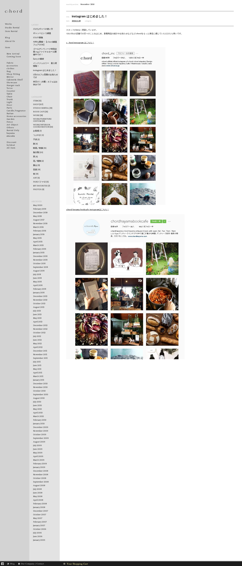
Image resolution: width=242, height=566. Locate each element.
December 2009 (40, 427)
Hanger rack (13, 85)
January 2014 (38, 293)
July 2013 (37, 311)
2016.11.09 (76, 21)
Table (9, 94)
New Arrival (13, 54)
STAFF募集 (38, 38)
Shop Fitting (13, 74)
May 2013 (37, 318)
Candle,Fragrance (16, 111)
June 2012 (37, 340)
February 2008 (40, 504)
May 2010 (37, 409)
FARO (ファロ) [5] (41, 182)
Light (9, 102)
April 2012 (38, 347)
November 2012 (40, 329)
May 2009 (37, 453)
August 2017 (38, 220)
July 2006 (37, 533)
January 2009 (39, 467)
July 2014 (37, 274)
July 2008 (37, 489)
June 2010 (37, 405)
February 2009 (40, 464)
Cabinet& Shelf (15, 80)
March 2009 (38, 460)
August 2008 (39, 485)
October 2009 (39, 435)
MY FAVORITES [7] (41, 186)
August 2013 (38, 307)
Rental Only (13, 130)
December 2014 (40, 256)
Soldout (11, 145)
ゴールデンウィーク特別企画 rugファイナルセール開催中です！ (45, 52)
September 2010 (40, 394)
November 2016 (40, 223)
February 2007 (40, 522)
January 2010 (39, 424)
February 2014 (39, 289)
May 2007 (37, 518)
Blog (7, 38)
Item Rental (11, 31)
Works (8, 24)
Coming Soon (14, 57)
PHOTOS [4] (38, 189)
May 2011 (37, 369)
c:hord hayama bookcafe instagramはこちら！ (87, 209)
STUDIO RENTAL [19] (42, 108)
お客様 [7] (37, 131)
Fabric (10, 63)
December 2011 (40, 351)
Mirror (10, 77)
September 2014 (40, 267)
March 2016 (38, 227)
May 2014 (37, 282)
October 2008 (39, 478)
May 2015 (37, 238)
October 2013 (39, 304)
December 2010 (40, 384)
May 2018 (37, 216)
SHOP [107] (38, 104)
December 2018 (40, 213)
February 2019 (39, 209)
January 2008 (39, 507)
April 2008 (38, 500)
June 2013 (37, 314)
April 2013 (37, 322)
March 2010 (38, 416)
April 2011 (37, 373)
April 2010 (38, 413)
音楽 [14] (36, 170)
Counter (11, 91)
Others (10, 128)
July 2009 (37, 445)
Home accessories (16, 116)
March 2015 (38, 245)
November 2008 (40, 475)
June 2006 (37, 536)
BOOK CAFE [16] (40, 112)
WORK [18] (38, 115)
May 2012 (37, 344)
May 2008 (37, 496)
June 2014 (37, 278)
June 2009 (37, 449)
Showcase (12, 83)
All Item (11, 148)
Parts (9, 108)
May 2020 (37, 205)
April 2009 (38, 456)
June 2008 (37, 493)
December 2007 (40, 511)
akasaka (11, 136)
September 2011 (40, 358)
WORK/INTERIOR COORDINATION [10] (43, 126)
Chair (9, 97)
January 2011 (38, 380)
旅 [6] (35, 144)
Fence (10, 122)
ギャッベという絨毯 (42, 33)
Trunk (10, 99)
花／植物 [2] (38, 161)
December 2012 (40, 325)
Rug (9, 71)
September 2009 (41, 438)
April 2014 (38, 285)
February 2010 (39, 420)
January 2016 (38, 234)
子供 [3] (36, 139)
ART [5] (36, 178)
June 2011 (37, 365)
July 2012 (37, 336)
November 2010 (40, 387)
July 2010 (37, 402)
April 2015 (38, 242)
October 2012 (39, 333)
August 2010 (39, 398)
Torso (10, 88)
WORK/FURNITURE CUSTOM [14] (42, 120)
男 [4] (35, 157)
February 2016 (39, 231)
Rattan (10, 113)
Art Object (12, 125)
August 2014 (38, 271)
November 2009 (40, 431)
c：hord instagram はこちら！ (80, 42)
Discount (12, 142)
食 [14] (35, 174)
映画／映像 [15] (39, 148)
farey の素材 (38, 59)
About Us (10, 41)
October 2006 (39, 529)
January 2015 (38, 253)
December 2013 (40, 296)
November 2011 (40, 354)
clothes (10, 68)
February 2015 (39, 249)
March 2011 (38, 376)
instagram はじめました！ (45, 70)
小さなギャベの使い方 (43, 29)
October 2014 (39, 263)
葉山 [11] (36, 165)
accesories (12, 66)
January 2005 (39, 540)
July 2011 (37, 362)
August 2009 (39, 442)
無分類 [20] (38, 152)
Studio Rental (12, 28)
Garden (11, 119)
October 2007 (39, 515)
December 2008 (40, 471)
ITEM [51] (37, 101)
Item (7, 47)
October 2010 (39, 391)
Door (9, 105)
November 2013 (40, 300)
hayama (11, 133)
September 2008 (41, 482)
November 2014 (40, 260)
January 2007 (39, 525)
